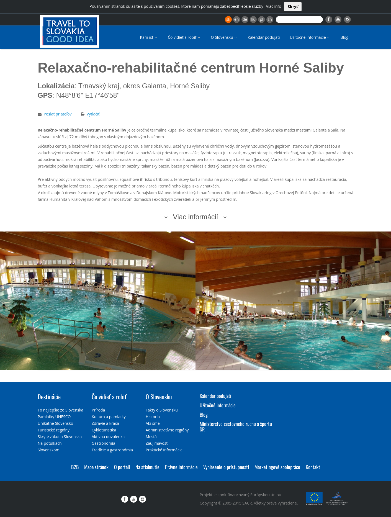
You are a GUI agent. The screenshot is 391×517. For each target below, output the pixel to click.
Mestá (151, 436)
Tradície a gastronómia (112, 449)
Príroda (98, 410)
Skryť (293, 6)
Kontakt (313, 466)
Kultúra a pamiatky (109, 416)
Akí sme (153, 423)
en (236, 19)
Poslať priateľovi (58, 114)
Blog (344, 37)
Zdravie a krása (105, 423)
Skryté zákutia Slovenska (60, 436)
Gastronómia (103, 443)
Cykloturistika (104, 430)
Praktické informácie (164, 449)
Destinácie (49, 396)
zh (270, 19)
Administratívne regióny (167, 430)
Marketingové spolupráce (277, 466)
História (153, 416)
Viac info (273, 6)
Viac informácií (195, 217)
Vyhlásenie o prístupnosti (226, 466)
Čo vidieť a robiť (184, 37)
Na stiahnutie (147, 466)
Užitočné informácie (310, 37)
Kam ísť (149, 37)
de (245, 19)
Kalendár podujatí (264, 37)
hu (253, 19)
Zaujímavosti (157, 443)
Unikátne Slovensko (55, 423)
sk (228, 19)
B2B (75, 466)
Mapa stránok (96, 466)
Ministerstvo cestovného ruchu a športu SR (236, 426)
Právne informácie (181, 466)
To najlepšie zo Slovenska (60, 410)
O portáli (122, 466)
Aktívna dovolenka (108, 436)
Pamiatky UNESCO (54, 416)
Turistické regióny (54, 430)
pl (261, 19)
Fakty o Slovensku (162, 410)
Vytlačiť (93, 114)
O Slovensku (224, 37)
